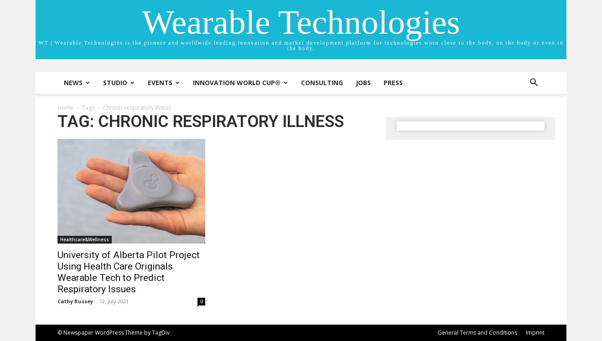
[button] (534, 83)
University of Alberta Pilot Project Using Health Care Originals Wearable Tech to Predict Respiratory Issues (128, 272)
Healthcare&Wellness (84, 239)
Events (164, 82)
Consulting (322, 82)
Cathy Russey (75, 301)
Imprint (535, 332)
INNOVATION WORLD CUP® (240, 82)
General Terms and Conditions (477, 332)
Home (65, 108)
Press (393, 82)
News (77, 82)
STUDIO (119, 82)
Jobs (363, 82)
